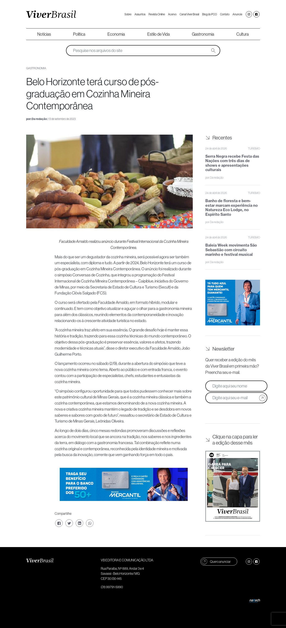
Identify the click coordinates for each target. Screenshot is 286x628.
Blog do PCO (209, 14)
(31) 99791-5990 (112, 587)
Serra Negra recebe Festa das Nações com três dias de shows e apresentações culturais (232, 163)
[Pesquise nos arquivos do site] (140, 51)
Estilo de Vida (158, 34)
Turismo (254, 148)
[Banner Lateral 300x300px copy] (232, 302)
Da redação (39, 119)
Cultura (242, 34)
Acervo (172, 14)
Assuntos (140, 14)
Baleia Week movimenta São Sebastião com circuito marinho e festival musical (231, 250)
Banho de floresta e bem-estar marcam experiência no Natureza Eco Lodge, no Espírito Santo (231, 207)
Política (79, 34)
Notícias (44, 34)
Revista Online (157, 14)
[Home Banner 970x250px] (124, 483)
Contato (224, 14)
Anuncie (237, 14)
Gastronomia (203, 34)
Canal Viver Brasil (189, 14)
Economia (116, 34)
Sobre (127, 14)
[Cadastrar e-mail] (262, 398)
